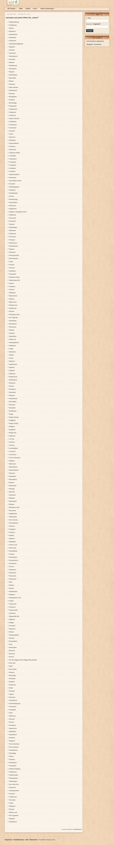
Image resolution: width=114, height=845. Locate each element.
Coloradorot (13, 159)
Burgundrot (13, 106)
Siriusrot (12, 719)
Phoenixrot (12, 576)
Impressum (8, 840)
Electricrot (12, 205)
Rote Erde (12, 663)
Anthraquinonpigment (16, 44)
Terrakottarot (13, 750)
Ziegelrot (12, 818)
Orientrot (12, 532)
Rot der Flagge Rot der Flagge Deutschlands (23, 660)
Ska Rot (11, 722)
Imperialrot (12, 336)
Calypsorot (12, 112)
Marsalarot (12, 476)
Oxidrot (11, 535)
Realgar (11, 622)
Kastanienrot (13, 398)
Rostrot (11, 657)
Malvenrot (12, 464)
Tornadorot (12, 766)
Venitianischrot (14, 790)
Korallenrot (12, 411)
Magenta (12, 461)
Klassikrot (12, 408)
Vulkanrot (12, 806)
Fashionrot (12, 233)
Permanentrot (13, 560)
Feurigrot (12, 240)
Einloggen (89, 30)
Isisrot (11, 358)
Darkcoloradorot (14, 174)
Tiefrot (11, 756)
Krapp (11, 414)
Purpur (11, 601)
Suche (35, 8)
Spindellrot (12, 731)
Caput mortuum (14, 118)
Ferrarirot (12, 625)
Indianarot (12, 345)
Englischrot (13, 209)
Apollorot (12, 47)
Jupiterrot (12, 373)
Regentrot (12, 629)
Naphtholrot (13, 513)
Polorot (11, 588)
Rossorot (12, 654)
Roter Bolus (13, 669)
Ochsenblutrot (13, 523)
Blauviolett (12, 78)
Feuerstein (12, 237)
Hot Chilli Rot (13, 317)
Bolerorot (12, 84)
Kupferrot (12, 436)
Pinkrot (11, 585)
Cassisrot (12, 131)
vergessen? (96, 24)
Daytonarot (12, 177)
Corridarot (12, 168)
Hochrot (11, 311)
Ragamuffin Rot (14, 616)
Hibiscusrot (13, 302)
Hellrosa (11, 299)
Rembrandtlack (14, 635)
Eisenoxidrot (13, 202)
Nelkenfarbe (13, 517)
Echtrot (11, 196)
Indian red (12, 339)
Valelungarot (13, 781)
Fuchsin (11, 265)
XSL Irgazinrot (13, 815)
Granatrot (12, 286)
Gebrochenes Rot (14, 280)
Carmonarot (13, 124)
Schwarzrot (12, 706)
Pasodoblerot (13, 551)
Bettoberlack (13, 75)
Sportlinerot (13, 734)
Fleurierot (12, 252)
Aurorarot (12, 59)
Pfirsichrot (12, 573)
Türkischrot (13, 772)
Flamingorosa (13, 246)
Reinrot (11, 632)
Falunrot (12, 224)
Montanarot (13, 501)
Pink (10, 582)
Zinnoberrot (13, 822)
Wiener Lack (13, 812)
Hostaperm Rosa (14, 314)
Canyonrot (12, 115)
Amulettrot (12, 37)
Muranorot (12, 510)
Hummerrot (13, 324)
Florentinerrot (13, 258)
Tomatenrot (13, 762)
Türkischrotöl (13, 775)
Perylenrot (12, 569)
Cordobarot (12, 165)
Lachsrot (12, 442)
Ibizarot (11, 330)
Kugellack (12, 429)
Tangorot (12, 741)
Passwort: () (93, 24)
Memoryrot (12, 485)
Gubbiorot (12, 293)
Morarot (11, 504)
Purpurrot (12, 607)
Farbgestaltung (14, 22)
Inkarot (11, 355)
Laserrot (12, 445)
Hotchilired (12, 321)
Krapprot (12, 426)
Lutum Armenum (14, 457)
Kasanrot (12, 395)
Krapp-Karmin (13, 417)
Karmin (11, 386)
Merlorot (12, 492)
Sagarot (11, 694)
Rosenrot (12, 650)
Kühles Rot (12, 433)
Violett (11, 803)
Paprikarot (12, 541)
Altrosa (11, 28)
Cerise (11, 134)
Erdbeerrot (12, 215)
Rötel (10, 666)
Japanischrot (13, 364)
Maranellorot (13, 467)
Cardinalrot (12, 121)
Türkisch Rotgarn (14, 769)
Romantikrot (13, 641)
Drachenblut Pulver (15, 180)
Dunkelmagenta (14, 187)
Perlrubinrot (13, 557)
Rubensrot (12, 685)
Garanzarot (12, 274)
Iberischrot (12, 327)
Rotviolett (12, 678)
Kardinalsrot (13, 380)
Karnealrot (12, 392)
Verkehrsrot (13, 797)
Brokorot (12, 100)
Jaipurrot (12, 361)
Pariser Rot (12, 548)
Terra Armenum (14, 744)
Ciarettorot (12, 149)
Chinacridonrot (14, 143)
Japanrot (12, 367)
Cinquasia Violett (14, 152)
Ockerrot (12, 526)
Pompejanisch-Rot (15, 597)
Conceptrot (12, 162)
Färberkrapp (13, 227)
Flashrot (11, 249)
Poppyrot (12, 594)
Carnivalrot (12, 128)
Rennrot (11, 638)
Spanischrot (13, 728)
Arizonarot (12, 53)
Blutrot (11, 81)
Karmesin (12, 383)
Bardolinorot (13, 65)
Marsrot (11, 482)
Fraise (11, 261)
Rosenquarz (13, 647)
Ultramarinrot (13, 778)
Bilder (21, 8)
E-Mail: (88, 18)
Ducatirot (12, 184)
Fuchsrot (12, 268)
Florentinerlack (14, 255)
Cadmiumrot (13, 109)
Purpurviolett (13, 610)
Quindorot (12, 613)
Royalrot (12, 682)
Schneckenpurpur (14, 703)
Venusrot (12, 794)
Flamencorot (13, 243)
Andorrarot (12, 40)
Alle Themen (12, 8)
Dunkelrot (12, 190)
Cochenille (12, 156)
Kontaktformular (18, 840)
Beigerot (11, 72)
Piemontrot (12, 579)
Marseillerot (13, 479)
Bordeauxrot (13, 90)
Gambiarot (12, 271)
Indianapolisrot (14, 342)
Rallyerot (12, 619)
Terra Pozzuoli (13, 747)
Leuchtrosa (12, 454)
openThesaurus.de (78, 829)
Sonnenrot (12, 725)
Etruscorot (12, 218)
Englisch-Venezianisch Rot (17, 212)
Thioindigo (12, 753)
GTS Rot (11, 289)
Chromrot (12, 146)
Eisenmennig (13, 199)
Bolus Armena (13, 87)
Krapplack (12, 420)
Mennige (12, 489)
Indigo (11, 349)
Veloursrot (12, 787)
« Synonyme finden (11, 14)
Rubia (11, 688)
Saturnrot (12, 697)
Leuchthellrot (13, 448)
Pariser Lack (13, 545)
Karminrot (12, 389)
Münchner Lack (14, 507)
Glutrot (11, 283)
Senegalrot (12, 710)
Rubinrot (12, 691)
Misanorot (12, 495)
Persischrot (12, 563)
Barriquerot (12, 68)
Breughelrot (13, 96)
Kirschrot (12, 405)
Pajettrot (12, 538)
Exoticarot (12, 221)
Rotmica (11, 672)
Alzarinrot (12, 31)
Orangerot (12, 529)
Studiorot (12, 738)
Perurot (11, 566)
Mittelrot (12, 498)
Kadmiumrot (13, 377)
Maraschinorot (13, 470)
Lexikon (27, 8)
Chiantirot (12, 140)
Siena (11, 713)
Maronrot (12, 473)
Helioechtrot (13, 296)
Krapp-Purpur (13, 423)
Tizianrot (12, 759)
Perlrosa (11, 554)
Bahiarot (12, 62)
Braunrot (12, 93)
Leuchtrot (12, 451)
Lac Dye (11, 439)
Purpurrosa (12, 604)
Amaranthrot (13, 34)
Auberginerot (13, 56)
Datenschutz (33, 840)
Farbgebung (13, 25)
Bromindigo (13, 103)
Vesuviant (12, 800)
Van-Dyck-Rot (14, 784)
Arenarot (12, 50)
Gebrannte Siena (14, 277)
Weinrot (11, 809)
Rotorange (12, 675)
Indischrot (12, 352)
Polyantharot (13, 591)
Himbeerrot (12, 308)
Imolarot (12, 333)
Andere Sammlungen (48, 8)
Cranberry (12, 171)
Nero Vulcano (13, 520)
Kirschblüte (13, 401)
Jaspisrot (12, 370)
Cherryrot (12, 137)
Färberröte (12, 230)
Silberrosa (12, 716)
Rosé (10, 644)
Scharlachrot (13, 700)
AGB (26, 840)
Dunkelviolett (13, 193)
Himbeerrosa (13, 305)
